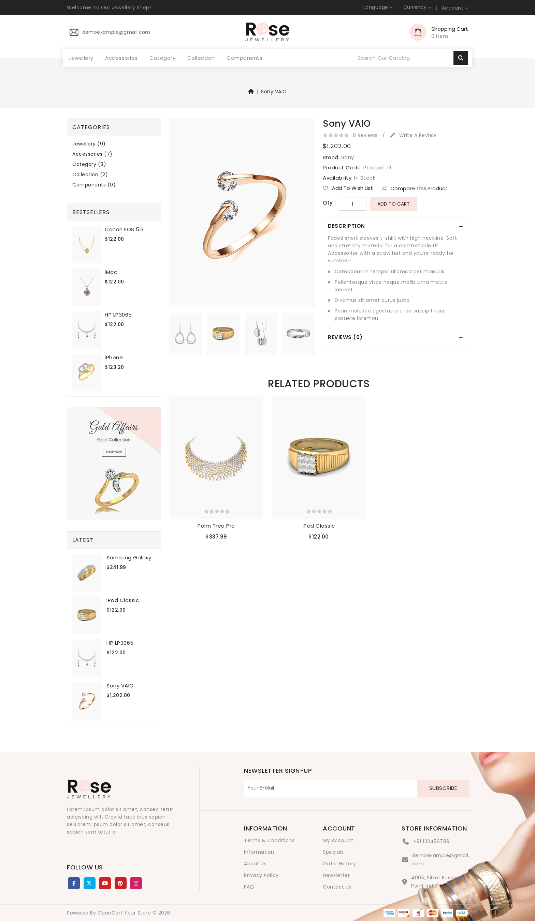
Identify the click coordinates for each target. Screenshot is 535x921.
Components (244, 57)
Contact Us (337, 886)
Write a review (413, 135)
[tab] (395, 226)
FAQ (249, 886)
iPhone (114, 357)
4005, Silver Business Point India (437, 881)
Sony (347, 157)
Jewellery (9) (89, 144)
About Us (255, 863)
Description (346, 225)
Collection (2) (90, 174)
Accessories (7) (92, 154)
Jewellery (80, 58)
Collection (201, 57)
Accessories (121, 58)
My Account (338, 840)
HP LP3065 (118, 314)
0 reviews (365, 135)
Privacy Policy (261, 875)
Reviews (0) (345, 337)
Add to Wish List (348, 188)
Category (162, 57)
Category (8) (89, 164)
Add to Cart (393, 203)
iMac (111, 272)
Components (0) (94, 185)
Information (259, 852)
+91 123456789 (431, 841)
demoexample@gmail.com (440, 859)
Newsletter (336, 875)
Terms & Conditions (269, 840)
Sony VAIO (274, 91)
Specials (333, 852)
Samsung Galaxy (128, 557)
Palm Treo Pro (216, 525)
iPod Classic (122, 600)
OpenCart (110, 912)
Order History (339, 863)
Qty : (329, 203)
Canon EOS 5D (124, 229)
